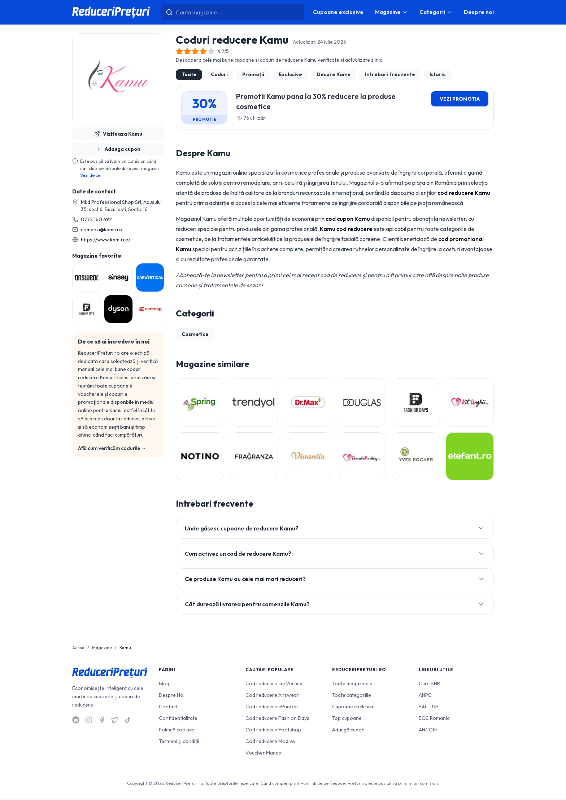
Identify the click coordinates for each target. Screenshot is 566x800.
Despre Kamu (334, 74)
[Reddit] (75, 721)
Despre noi (479, 12)
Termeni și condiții (179, 742)
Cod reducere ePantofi (271, 708)
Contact (168, 708)
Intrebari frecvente (390, 74)
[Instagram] (88, 721)
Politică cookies (177, 731)
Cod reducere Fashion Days (277, 719)
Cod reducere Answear (272, 696)
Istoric (438, 74)
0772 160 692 (96, 219)
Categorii (435, 12)
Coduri (219, 74)
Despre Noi (171, 696)
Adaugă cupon (348, 731)
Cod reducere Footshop (273, 731)
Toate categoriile (351, 696)
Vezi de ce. (90, 175)
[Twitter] (114, 721)
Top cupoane (347, 719)
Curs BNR (429, 685)
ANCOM (428, 731)
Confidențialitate (178, 719)
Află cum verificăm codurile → (112, 448)
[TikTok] (127, 721)
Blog (164, 685)
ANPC (425, 696)
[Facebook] (101, 721)
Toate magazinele (352, 685)
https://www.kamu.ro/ (105, 239)
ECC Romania (434, 719)
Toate (189, 74)
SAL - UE (428, 708)
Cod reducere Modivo (270, 742)
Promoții (253, 74)
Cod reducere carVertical (274, 685)
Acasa (78, 649)
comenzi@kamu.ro (101, 229)
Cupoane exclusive (338, 12)
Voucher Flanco (263, 754)
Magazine (391, 12)
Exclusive (290, 74)
